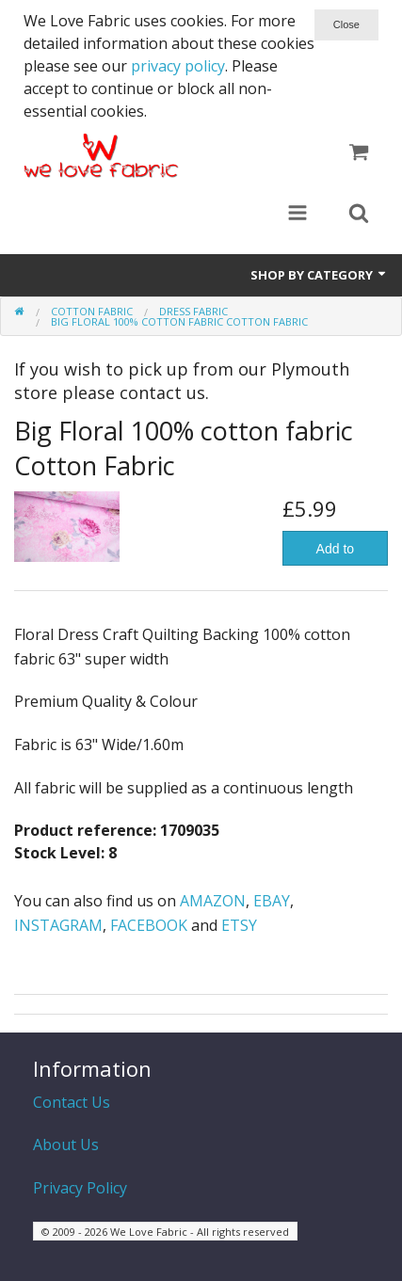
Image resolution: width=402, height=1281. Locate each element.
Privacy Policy (80, 1187)
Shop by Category (319, 274)
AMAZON (213, 900)
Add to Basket (334, 553)
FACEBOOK (148, 925)
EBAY (271, 900)
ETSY (239, 925)
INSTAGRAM (58, 925)
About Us (66, 1144)
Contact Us (71, 1102)
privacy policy (178, 66)
